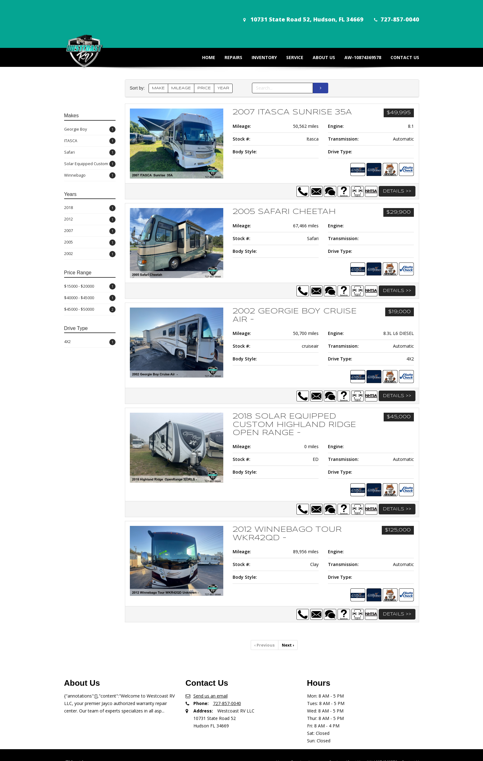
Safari (90, 131)
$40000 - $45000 (90, 276)
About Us (319, 36)
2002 (90, 232)
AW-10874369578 (358, 36)
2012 (90, 197)
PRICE (204, 66)
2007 (90, 209)
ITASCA (90, 119)
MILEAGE (181, 66)
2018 (90, 186)
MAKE (158, 66)
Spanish (77, 739)
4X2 (90, 320)
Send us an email (210, 673)
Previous (265, 622)
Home (204, 36)
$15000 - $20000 (90, 265)
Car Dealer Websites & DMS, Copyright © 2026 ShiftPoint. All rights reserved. (243, 754)
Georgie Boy (90, 107)
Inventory (259, 36)
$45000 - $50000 (90, 288)
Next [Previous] (287, 622)
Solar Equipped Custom (90, 142)
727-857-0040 (391, 13)
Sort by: (138, 66)
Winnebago (90, 154)
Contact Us (400, 36)
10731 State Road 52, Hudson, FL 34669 (297, 13)
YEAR (223, 66)
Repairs (229, 36)
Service (290, 36)
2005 (90, 220)
